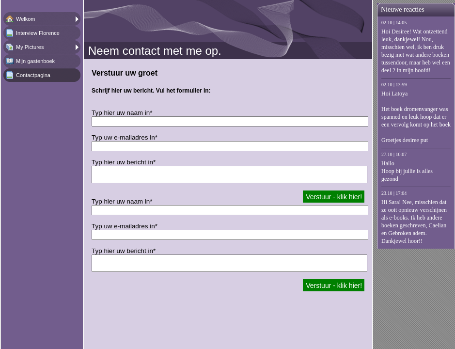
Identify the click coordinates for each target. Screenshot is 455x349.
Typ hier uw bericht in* (124, 162)
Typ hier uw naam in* (122, 112)
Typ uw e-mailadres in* (124, 137)
